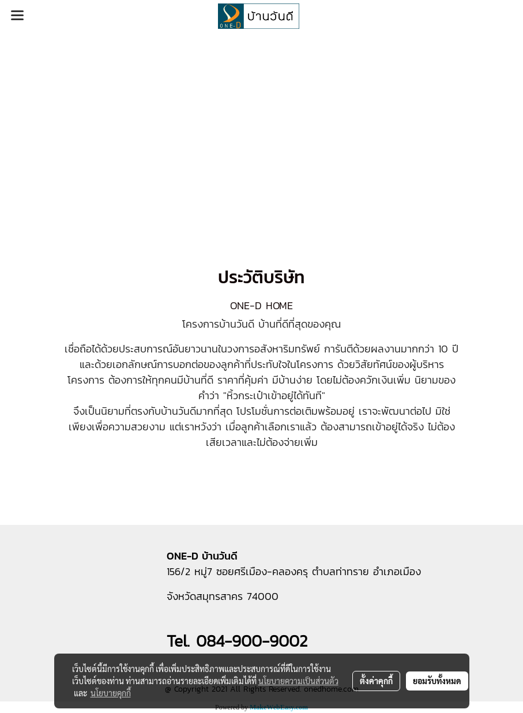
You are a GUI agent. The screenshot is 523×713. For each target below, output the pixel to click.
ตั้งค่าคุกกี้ (376, 681)
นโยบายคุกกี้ (111, 693)
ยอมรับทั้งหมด (437, 681)
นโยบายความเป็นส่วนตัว (298, 681)
